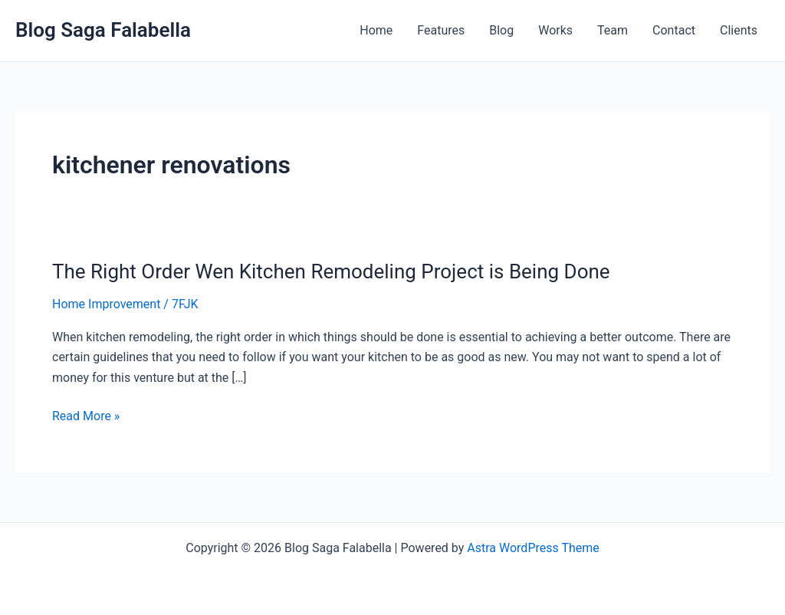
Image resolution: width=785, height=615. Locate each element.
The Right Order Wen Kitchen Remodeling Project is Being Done (331, 271)
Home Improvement (106, 304)
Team (612, 30)
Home (376, 30)
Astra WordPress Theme (533, 548)
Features (441, 30)
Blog (501, 30)
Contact (673, 30)
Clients (738, 30)
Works (555, 30)
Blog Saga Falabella (103, 29)
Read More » (86, 416)
